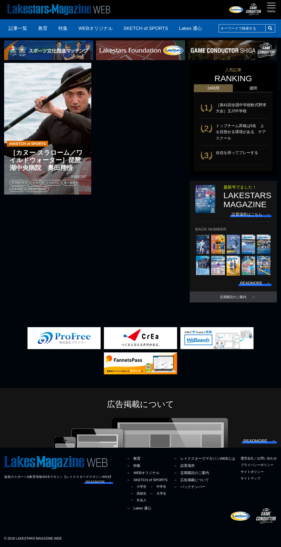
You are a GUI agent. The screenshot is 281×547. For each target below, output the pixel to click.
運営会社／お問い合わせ (259, 458)
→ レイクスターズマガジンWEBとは (204, 458)
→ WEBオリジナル (142, 473)
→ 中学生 (158, 487)
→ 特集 (133, 466)
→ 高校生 (138, 493)
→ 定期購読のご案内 (191, 473)
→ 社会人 (138, 500)
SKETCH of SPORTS (145, 28)
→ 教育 (133, 458)
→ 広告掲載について (191, 480)
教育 (43, 28)
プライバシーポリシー (257, 465)
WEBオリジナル (96, 28)
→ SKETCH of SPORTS (146, 480)
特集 (63, 28)
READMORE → (99, 481)
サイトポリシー (252, 472)
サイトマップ (250, 478)
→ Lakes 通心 (138, 508)
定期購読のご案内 (233, 297)
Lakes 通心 (190, 28)
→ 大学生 (158, 493)
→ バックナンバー (189, 487)
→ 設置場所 (184, 466)
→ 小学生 (138, 487)
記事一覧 (18, 28)
